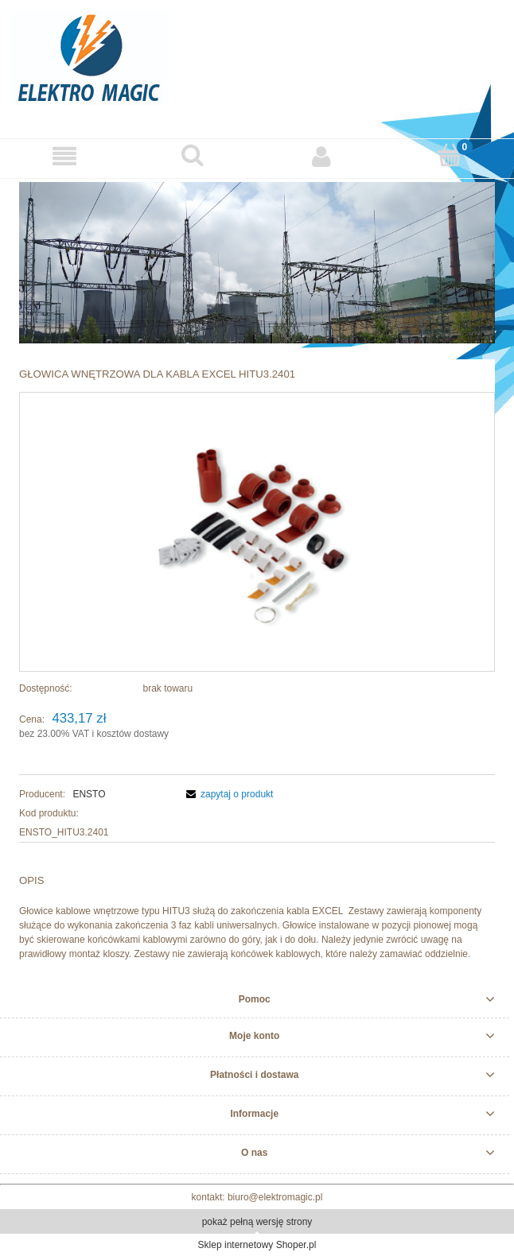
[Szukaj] (193, 155)
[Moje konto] (321, 156)
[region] (257, 262)
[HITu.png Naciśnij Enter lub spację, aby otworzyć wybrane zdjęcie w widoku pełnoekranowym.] (257, 531)
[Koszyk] (450, 155)
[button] (64, 156)
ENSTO (88, 794)
